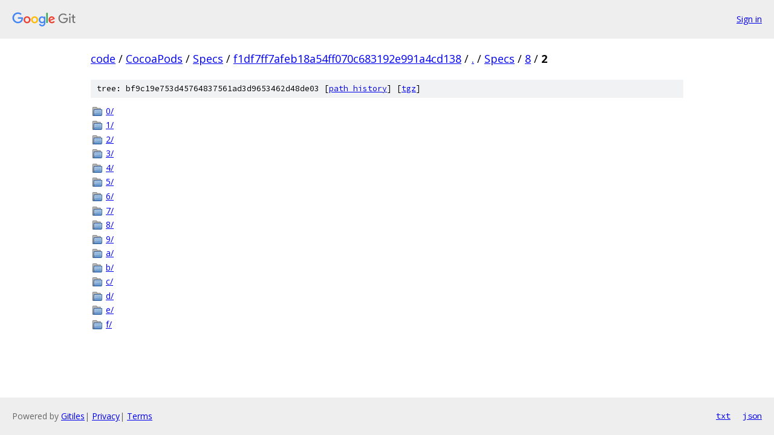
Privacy (106, 416)
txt (723, 415)
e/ (110, 309)
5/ (110, 181)
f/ (109, 324)
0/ (110, 111)
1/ (110, 124)
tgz (409, 88)
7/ (110, 210)
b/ (110, 267)
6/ (110, 196)
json (752, 415)
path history (358, 88)
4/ (110, 167)
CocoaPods (154, 58)
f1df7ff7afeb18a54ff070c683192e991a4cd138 (347, 58)
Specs (208, 58)
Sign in (749, 19)
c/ (109, 281)
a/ (110, 253)
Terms (139, 416)
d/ (110, 295)
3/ (110, 153)
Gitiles (73, 416)
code (103, 58)
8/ (110, 224)
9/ (110, 239)
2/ (110, 139)
